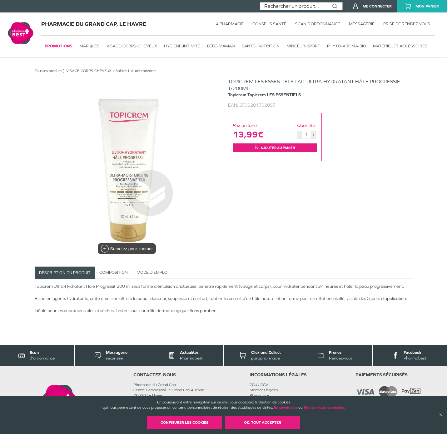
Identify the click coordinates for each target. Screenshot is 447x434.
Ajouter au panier (275, 147)
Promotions (58, 46)
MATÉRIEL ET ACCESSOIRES (400, 46)
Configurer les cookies (184, 422)
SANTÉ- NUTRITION (261, 46)
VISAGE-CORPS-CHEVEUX (132, 46)
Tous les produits (48, 71)
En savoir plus (285, 407)
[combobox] (293, 6)
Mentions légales (264, 390)
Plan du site (259, 395)
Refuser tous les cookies (324, 407)
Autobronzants (143, 71)
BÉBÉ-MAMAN (221, 46)
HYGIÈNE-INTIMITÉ (182, 46)
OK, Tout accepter (262, 422)
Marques (89, 46)
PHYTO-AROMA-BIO (346, 46)
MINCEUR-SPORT (303, 46)
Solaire (121, 71)
